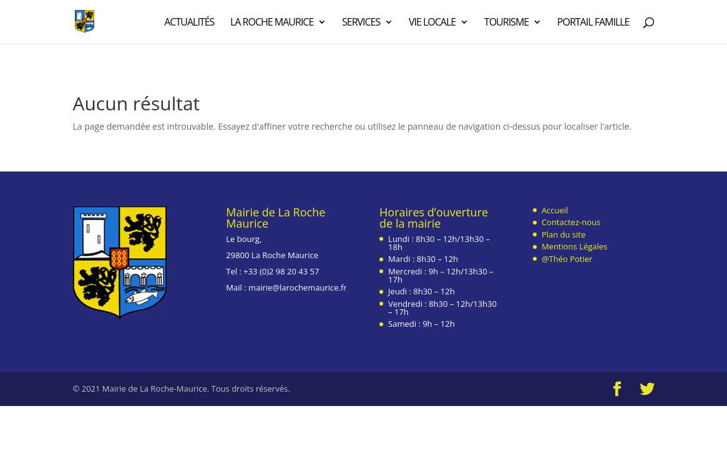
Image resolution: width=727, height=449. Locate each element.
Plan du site (563, 234)
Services (361, 23)
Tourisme (506, 23)
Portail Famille (593, 23)
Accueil (555, 210)
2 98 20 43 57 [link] (294, 271)
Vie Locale (432, 23)
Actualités (189, 23)
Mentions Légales (574, 246)
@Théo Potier (567, 258)
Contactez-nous (571, 222)
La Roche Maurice (271, 23)
